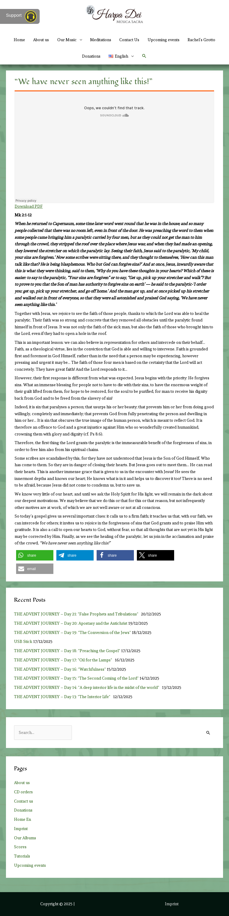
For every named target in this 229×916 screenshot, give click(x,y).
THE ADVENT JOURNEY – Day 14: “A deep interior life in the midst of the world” (87, 687)
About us (41, 39)
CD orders (23, 791)
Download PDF (29, 206)
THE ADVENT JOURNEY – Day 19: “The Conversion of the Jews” (72, 632)
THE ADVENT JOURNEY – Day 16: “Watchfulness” (60, 669)
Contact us (23, 801)
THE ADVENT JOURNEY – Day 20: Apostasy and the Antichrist (70, 623)
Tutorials (22, 856)
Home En (22, 819)
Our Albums (25, 837)
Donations (91, 56)
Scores (20, 846)
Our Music (67, 39)
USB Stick (23, 641)
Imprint (21, 828)
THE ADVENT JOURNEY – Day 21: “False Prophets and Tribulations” (77, 614)
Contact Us (129, 39)
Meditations (100, 39)
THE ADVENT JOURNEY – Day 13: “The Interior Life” (63, 696)
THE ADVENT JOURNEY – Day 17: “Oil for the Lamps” (64, 660)
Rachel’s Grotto (201, 39)
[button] (144, 56)
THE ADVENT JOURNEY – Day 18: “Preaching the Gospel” (67, 650)
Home (19, 39)
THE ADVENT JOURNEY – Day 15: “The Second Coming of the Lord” (76, 678)
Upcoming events (164, 39)
